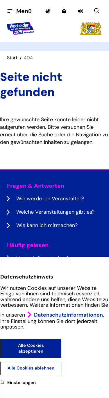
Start (12, 58)
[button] (81, 11)
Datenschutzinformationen (68, 314)
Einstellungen (18, 382)
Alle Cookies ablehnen (31, 368)
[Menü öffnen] (19, 11)
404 (28, 58)
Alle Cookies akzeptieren (31, 348)
